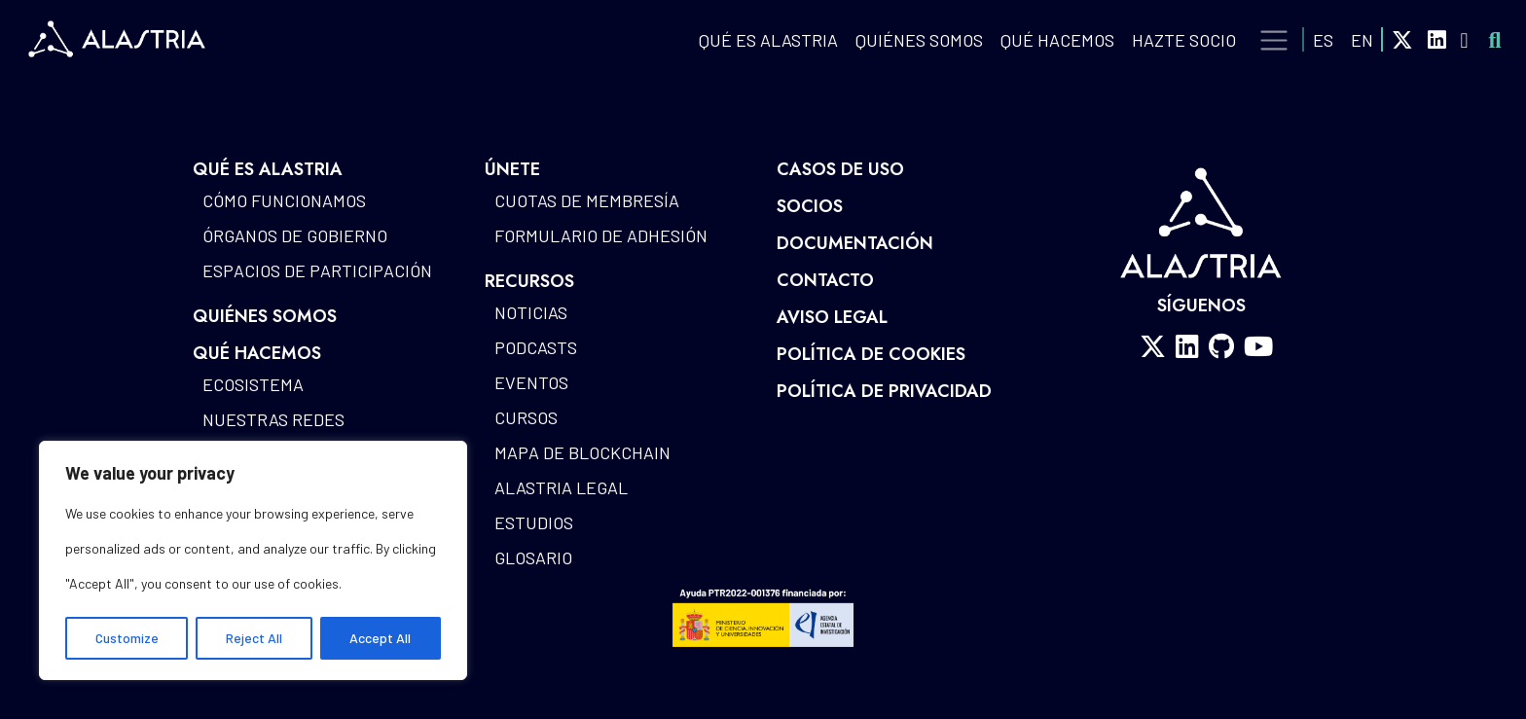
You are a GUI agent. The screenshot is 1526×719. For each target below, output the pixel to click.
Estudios (533, 522)
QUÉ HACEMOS (1057, 40)
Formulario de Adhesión (601, 235)
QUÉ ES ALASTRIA (768, 40)
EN (1362, 40)
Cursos (526, 417)
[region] (253, 560)
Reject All (254, 637)
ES (1323, 40)
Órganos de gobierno (294, 235)
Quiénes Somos (919, 40)
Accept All (380, 637)
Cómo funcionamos (284, 200)
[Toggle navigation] (1274, 40)
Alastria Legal (561, 487)
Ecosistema (253, 384)
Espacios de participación (317, 270)
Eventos (531, 382)
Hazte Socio (1184, 40)
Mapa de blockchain (582, 452)
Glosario (533, 557)
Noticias (530, 312)
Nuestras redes (273, 419)
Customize (127, 637)
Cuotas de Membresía (586, 200)
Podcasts (535, 347)
